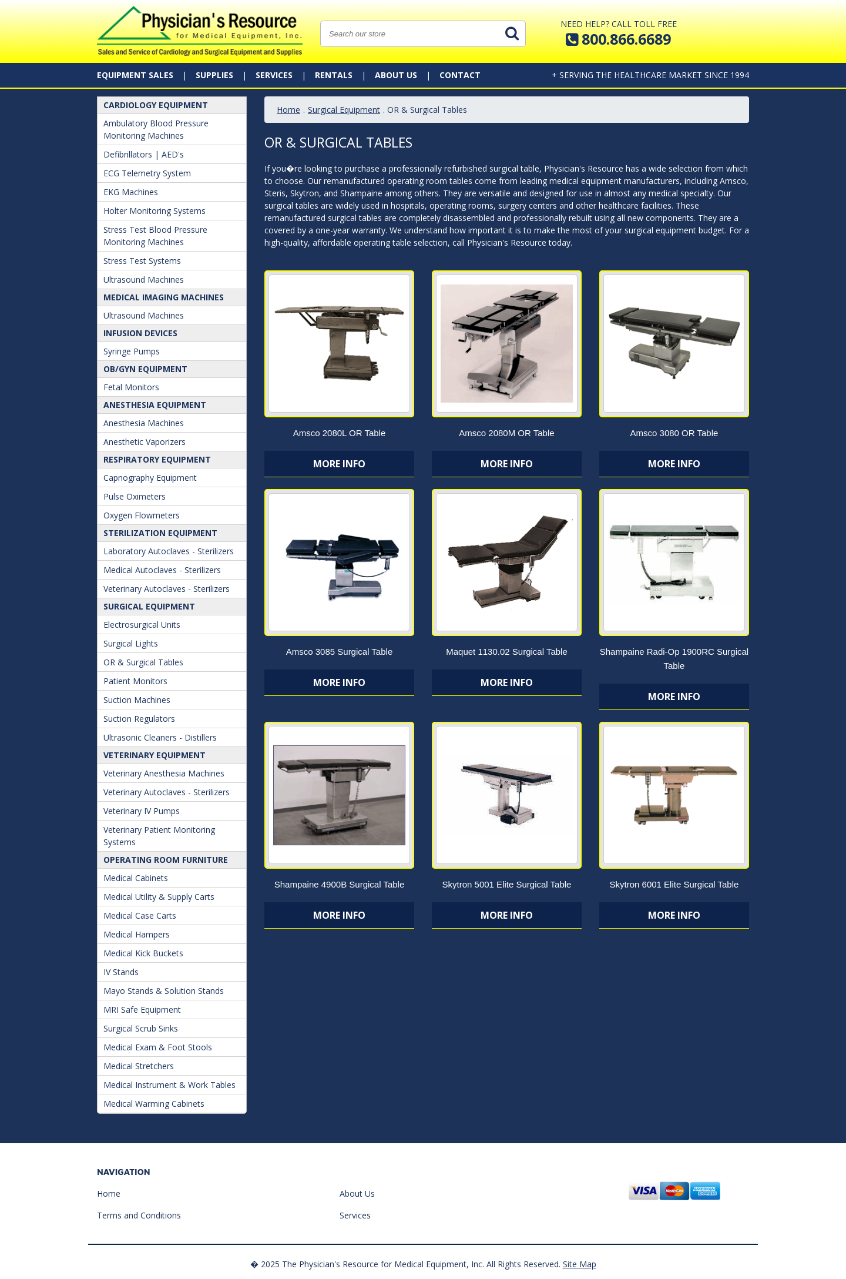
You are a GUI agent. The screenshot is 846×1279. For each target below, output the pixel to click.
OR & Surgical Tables (143, 662)
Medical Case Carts (139, 915)
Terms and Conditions (139, 1215)
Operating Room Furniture (165, 859)
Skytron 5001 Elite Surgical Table (507, 884)
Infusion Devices (140, 333)
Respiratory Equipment (157, 459)
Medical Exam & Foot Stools (157, 1047)
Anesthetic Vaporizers (144, 441)
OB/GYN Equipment (145, 368)
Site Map (579, 1264)
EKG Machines (130, 191)
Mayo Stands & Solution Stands (163, 990)
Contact (460, 75)
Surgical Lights (130, 643)
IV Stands (121, 971)
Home (288, 109)
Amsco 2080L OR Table (339, 433)
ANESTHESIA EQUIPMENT (154, 404)
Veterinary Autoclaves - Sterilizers (166, 588)
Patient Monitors (135, 681)
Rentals (333, 75)
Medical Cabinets (135, 877)
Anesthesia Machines (143, 422)
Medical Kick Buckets (143, 953)
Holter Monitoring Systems (154, 210)
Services (274, 75)
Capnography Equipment (150, 477)
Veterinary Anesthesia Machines (163, 773)
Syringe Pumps (131, 351)
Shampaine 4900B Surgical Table (339, 884)
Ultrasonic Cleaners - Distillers (160, 737)
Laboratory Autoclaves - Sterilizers (168, 551)
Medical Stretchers (138, 1066)
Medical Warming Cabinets (153, 1103)
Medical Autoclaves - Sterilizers (162, 569)
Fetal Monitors (131, 387)
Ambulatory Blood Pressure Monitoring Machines (156, 129)
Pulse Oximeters (134, 496)
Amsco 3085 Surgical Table (339, 652)
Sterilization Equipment (160, 532)
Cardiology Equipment (155, 105)
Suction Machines (136, 699)
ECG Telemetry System (147, 173)
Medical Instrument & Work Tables (169, 1084)
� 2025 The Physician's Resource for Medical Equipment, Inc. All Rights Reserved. (405, 1264)
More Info (339, 463)
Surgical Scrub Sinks (140, 1028)
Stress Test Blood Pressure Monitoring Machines (155, 235)
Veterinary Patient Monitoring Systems (159, 836)
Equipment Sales (135, 75)
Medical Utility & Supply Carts (158, 896)
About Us (396, 75)
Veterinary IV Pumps (141, 810)
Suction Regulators (139, 718)
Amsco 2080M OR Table (506, 433)
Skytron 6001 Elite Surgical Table (674, 884)
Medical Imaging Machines (163, 297)
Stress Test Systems (142, 260)
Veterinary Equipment (154, 755)
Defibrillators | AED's (143, 154)
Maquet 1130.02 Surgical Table (507, 652)
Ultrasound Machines (143, 279)
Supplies (214, 75)
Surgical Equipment (149, 606)
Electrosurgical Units (141, 624)
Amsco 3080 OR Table (674, 433)
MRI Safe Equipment (142, 1009)
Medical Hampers (136, 934)
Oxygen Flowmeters (141, 515)
